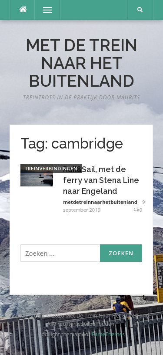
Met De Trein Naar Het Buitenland (81, 63)
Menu (43, 10)
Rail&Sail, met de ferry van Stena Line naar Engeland (101, 180)
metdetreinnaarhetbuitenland (100, 202)
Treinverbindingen (51, 168)
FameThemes (108, 334)
